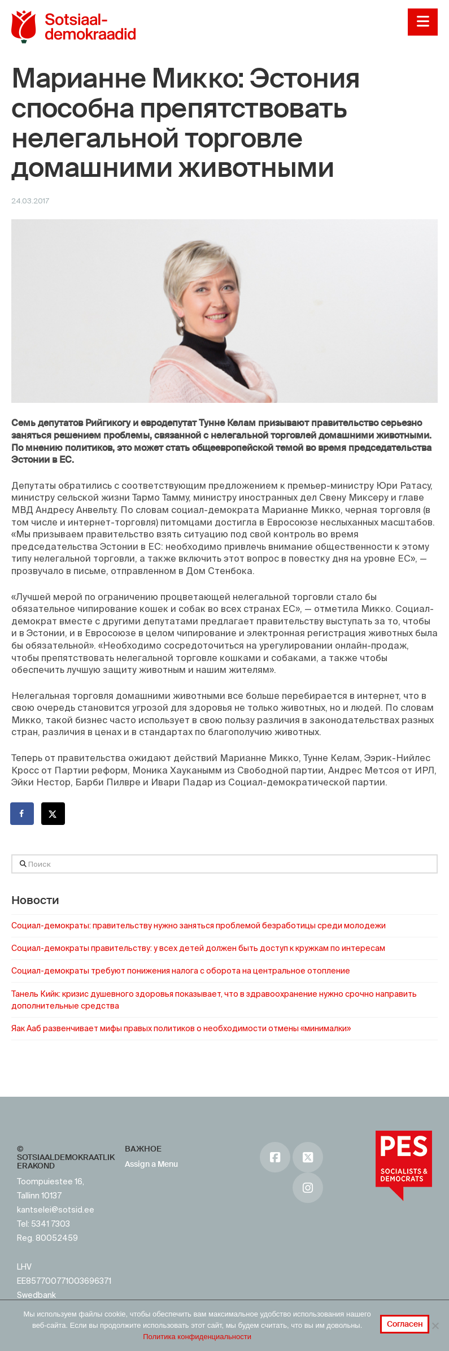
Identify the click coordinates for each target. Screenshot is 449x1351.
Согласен (405, 1324)
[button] (423, 22)
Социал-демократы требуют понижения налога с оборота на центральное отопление (180, 970)
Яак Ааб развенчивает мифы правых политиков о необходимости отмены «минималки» (181, 1028)
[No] (435, 1325)
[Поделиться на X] (53, 813)
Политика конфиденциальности (197, 1336)
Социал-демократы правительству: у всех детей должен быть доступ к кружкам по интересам (198, 948)
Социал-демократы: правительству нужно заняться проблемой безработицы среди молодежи (198, 925)
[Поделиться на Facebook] (22, 813)
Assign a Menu (151, 1164)
